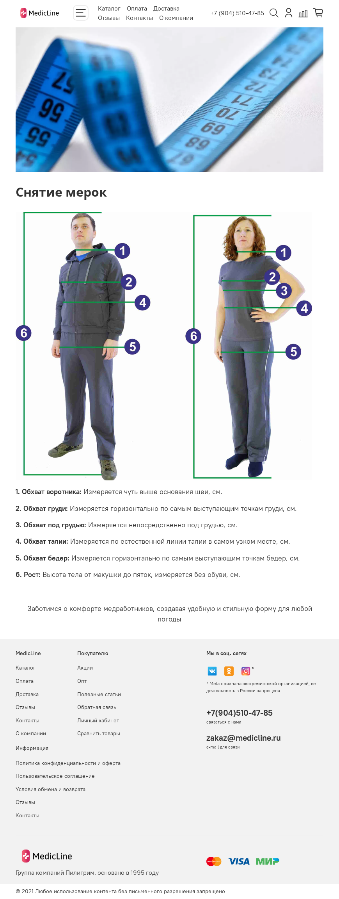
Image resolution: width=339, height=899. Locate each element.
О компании (176, 17)
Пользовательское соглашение (55, 775)
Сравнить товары (98, 733)
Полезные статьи (99, 694)
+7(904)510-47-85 (239, 712)
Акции (85, 667)
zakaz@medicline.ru (243, 737)
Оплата (137, 8)
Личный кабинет (98, 720)
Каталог (109, 8)
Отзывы (109, 17)
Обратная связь (96, 707)
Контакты (139, 17)
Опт (82, 680)
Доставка (166, 8)
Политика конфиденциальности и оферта (68, 762)
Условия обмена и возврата (50, 789)
